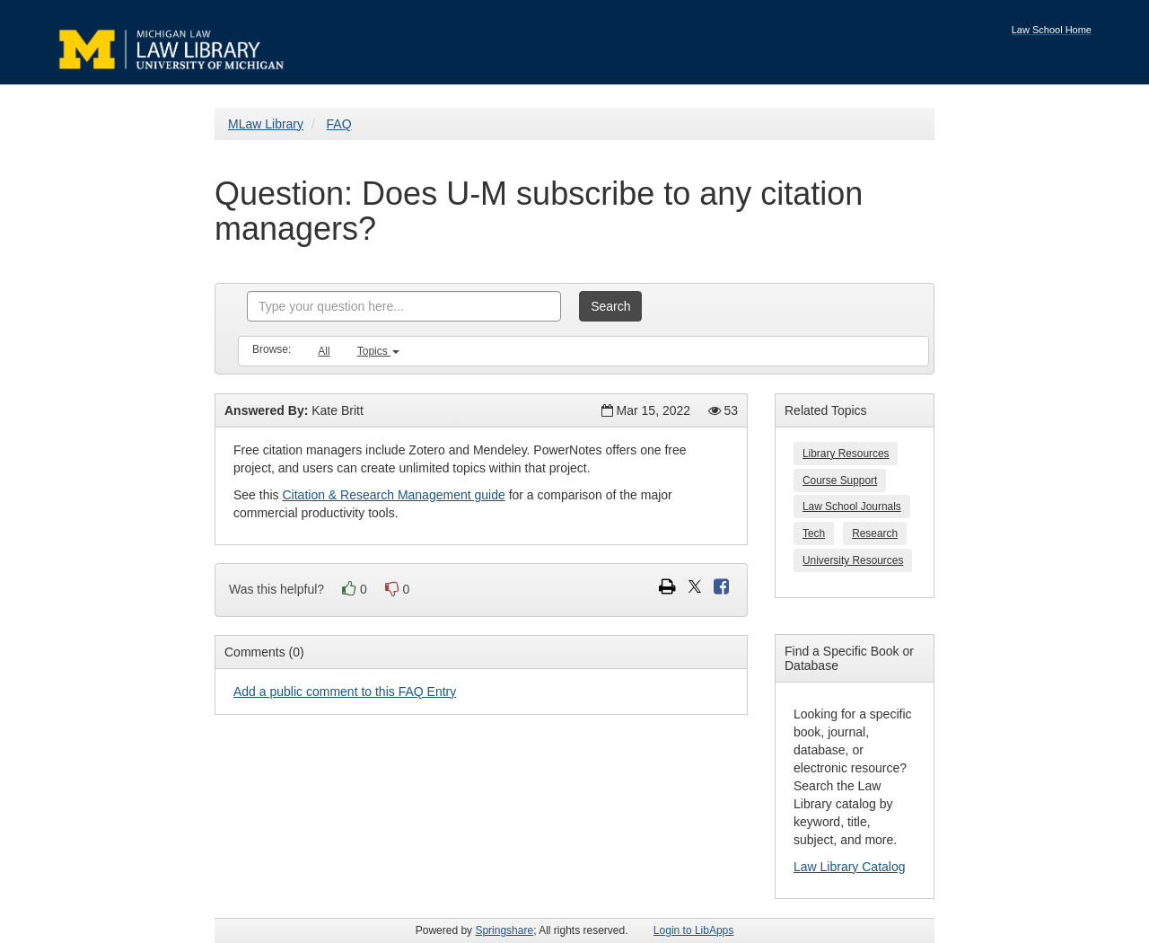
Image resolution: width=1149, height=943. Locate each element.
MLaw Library (265, 124)
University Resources (853, 560)
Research (875, 533)
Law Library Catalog (850, 866)
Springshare (504, 930)
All (323, 351)
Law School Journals (852, 506)
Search (610, 306)
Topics (378, 351)
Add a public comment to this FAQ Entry (344, 691)
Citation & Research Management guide (393, 495)
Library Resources (846, 453)
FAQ (339, 124)
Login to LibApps (693, 930)
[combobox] (404, 306)
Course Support (840, 480)
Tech (814, 533)
